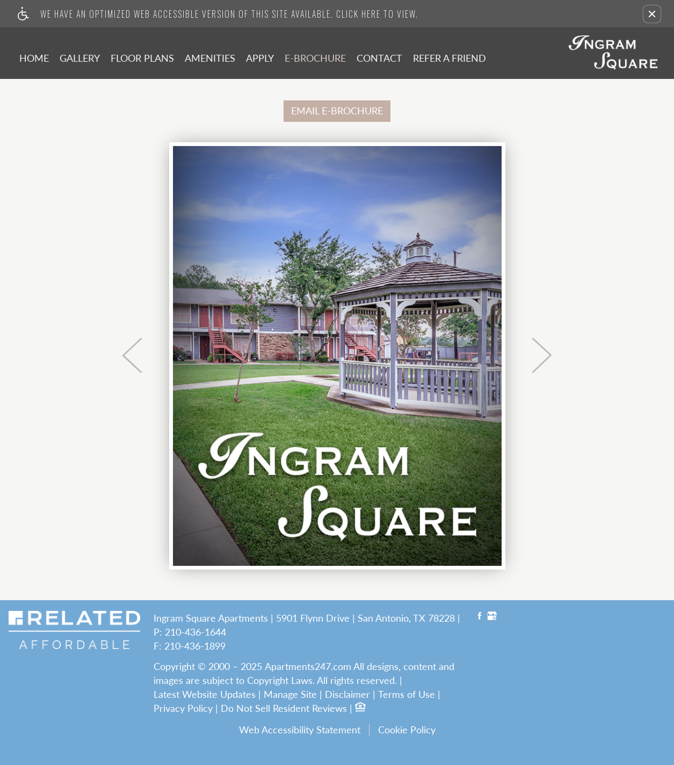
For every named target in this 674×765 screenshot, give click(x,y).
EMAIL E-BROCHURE (337, 110)
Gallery (80, 58)
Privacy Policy (183, 708)
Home (34, 58)
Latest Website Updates (205, 694)
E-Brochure (315, 58)
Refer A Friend (449, 58)
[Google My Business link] (492, 617)
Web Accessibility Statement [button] (299, 729)
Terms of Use (406, 694)
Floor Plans (142, 58)
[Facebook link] (479, 617)
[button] (652, 14)
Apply (260, 58)
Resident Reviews (310, 708)
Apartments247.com (308, 666)
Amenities (210, 58)
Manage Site (290, 694)
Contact (379, 58)
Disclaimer (347, 694)
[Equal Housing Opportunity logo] (360, 708)
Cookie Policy (407, 729)
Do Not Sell (245, 708)
